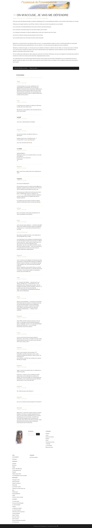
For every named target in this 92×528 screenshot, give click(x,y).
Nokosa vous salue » (33, 68)
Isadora (14, 506)
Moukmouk (30, 18)
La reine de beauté (16, 510)
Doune (18, 220)
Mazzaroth (14, 485)
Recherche (30, 431)
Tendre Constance (16, 483)
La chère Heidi (15, 501)
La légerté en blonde (17, 508)
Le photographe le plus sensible (19, 475)
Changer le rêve (16, 479)
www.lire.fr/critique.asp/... (22, 232)
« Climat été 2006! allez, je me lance (20, 68)
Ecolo (47, 440)
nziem (18, 277)
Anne (18, 100)
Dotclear (55, 526)
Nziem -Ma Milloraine (17, 468)
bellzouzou (19, 347)
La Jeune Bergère (16, 504)
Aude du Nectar (15, 481)
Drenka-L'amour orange (17, 497)
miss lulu (19, 208)
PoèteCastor (15, 491)
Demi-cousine (15, 518)
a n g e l (18, 332)
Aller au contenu (70, 0)
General (36, 18)
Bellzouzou (40, 21)
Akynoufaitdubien (16, 493)
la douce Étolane (16, 513)
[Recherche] (32, 434)
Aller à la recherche (86, 0)
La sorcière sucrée (16, 486)
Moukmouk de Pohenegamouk (46, 9)
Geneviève (19, 129)
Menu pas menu (49, 447)
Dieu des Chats (15, 516)
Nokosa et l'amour (50, 436)
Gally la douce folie (16, 473)
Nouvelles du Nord (50, 442)
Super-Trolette (15, 515)
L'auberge (48, 443)
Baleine (47, 438)
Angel (13, 495)
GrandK (14, 472)
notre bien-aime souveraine (18, 511)
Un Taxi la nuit (15, 522)
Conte (47, 435)
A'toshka (14, 463)
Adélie (13, 467)
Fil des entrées (34, 457)
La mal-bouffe (49, 445)
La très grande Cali (16, 470)
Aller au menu (78, 0)
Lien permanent (44, 18)
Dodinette (14, 459)
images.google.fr (20, 194)
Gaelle (18, 81)
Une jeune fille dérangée (17, 503)
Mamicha (14, 465)
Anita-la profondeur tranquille (18, 520)
